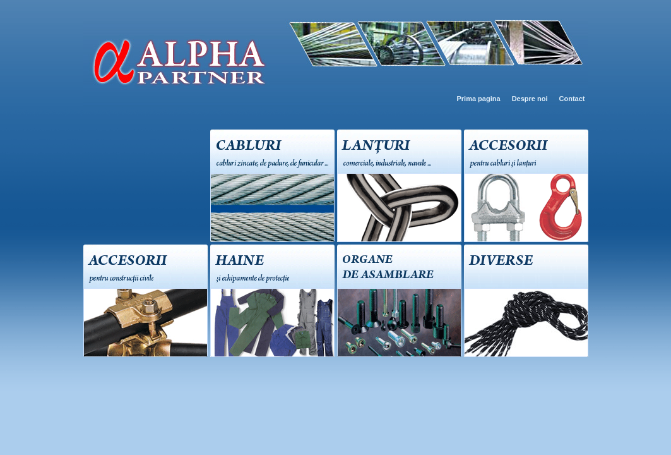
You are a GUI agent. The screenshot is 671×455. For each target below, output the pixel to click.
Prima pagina (478, 98)
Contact (572, 98)
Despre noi (530, 98)
